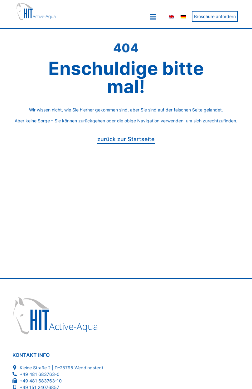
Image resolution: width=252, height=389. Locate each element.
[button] (153, 17)
